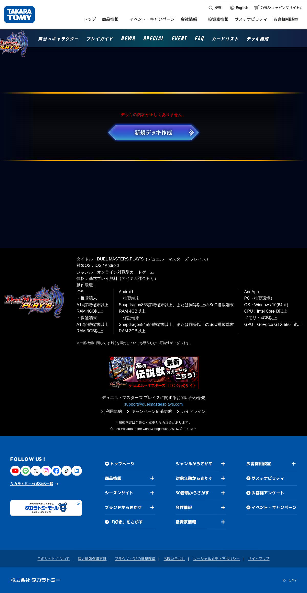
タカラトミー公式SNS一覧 (31, 483)
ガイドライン (193, 411)
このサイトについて (53, 558)
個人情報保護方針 (92, 558)
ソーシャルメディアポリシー (216, 558)
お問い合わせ (174, 558)
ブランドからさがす (123, 507)
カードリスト (225, 39)
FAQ (199, 39)
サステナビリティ (267, 478)
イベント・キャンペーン (274, 507)
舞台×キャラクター (58, 39)
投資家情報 (186, 522)
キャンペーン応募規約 (151, 411)
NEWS (128, 39)
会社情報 (184, 507)
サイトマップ (258, 558)
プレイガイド (99, 39)
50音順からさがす (192, 493)
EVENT (179, 39)
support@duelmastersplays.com (153, 404)
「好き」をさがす (126, 522)
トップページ (122, 463)
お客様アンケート (267, 493)
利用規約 (114, 411)
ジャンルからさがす (194, 463)
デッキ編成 (257, 39)
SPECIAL (153, 39)
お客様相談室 (258, 463)
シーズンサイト (119, 493)
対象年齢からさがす (194, 478)
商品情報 (113, 478)
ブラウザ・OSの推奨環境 (135, 558)
